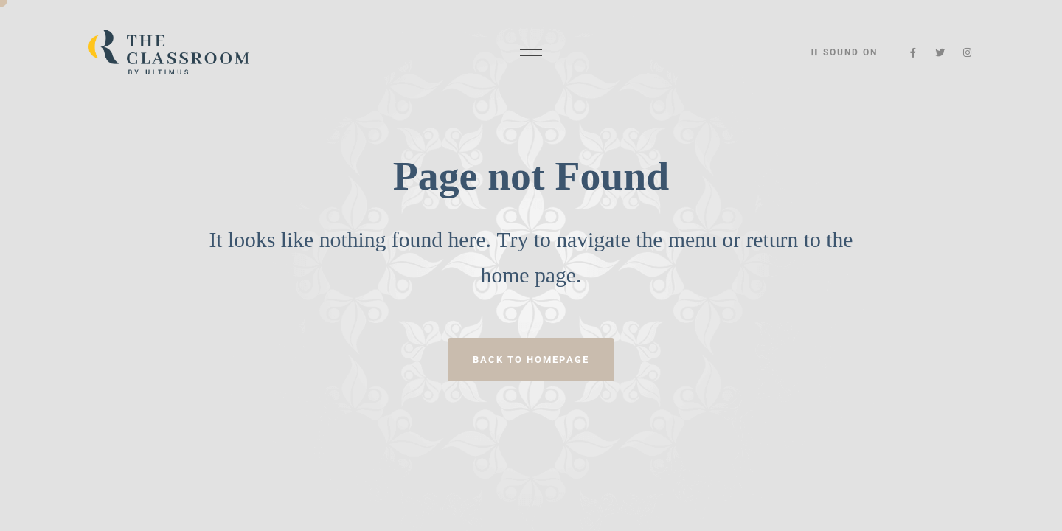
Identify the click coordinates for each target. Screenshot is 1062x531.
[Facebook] (913, 53)
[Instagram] (967, 53)
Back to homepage (531, 359)
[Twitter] (940, 53)
